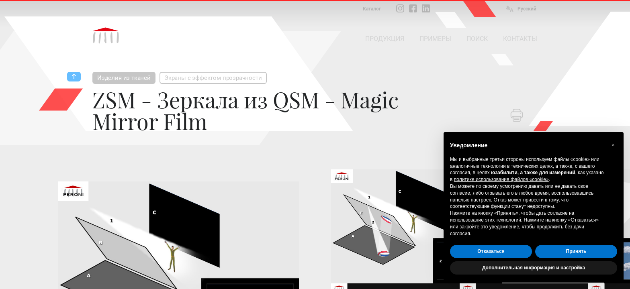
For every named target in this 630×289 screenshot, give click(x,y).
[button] (613, 144)
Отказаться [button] (490, 251)
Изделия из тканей (124, 77)
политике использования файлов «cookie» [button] (501, 179)
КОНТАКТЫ (520, 39)
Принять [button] (576, 251)
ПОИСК (477, 39)
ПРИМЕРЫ (435, 39)
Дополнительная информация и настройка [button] (533, 268)
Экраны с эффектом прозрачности (213, 77)
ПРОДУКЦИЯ (384, 39)
